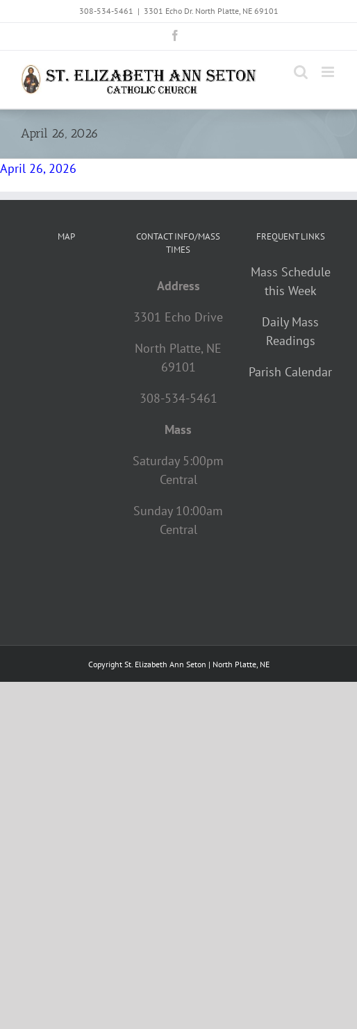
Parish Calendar (290, 372)
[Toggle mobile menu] (329, 72)
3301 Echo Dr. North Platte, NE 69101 (211, 11)
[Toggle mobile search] (301, 72)
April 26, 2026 (38, 168)
